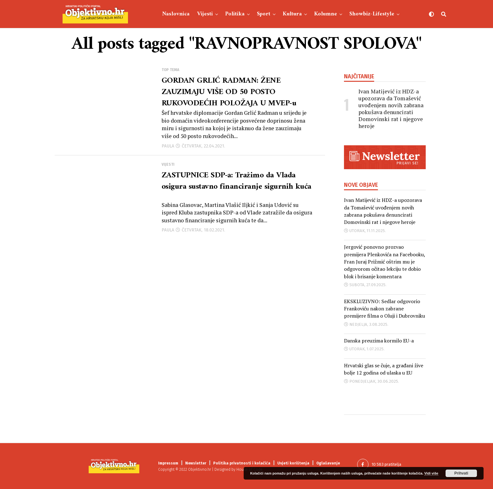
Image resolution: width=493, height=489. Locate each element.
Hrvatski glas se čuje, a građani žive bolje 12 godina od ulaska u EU (383, 369)
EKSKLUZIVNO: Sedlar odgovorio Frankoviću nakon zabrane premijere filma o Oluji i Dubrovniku (384, 309)
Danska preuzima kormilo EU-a (379, 340)
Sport (263, 14)
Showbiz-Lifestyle (371, 14)
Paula (168, 149)
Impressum (168, 463)
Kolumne (325, 14)
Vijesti (205, 14)
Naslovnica (176, 14)
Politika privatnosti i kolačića (241, 463)
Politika (235, 14)
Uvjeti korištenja (293, 463)
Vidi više (431, 473)
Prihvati (461, 473)
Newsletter (195, 463)
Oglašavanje (328, 463)
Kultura (292, 14)
